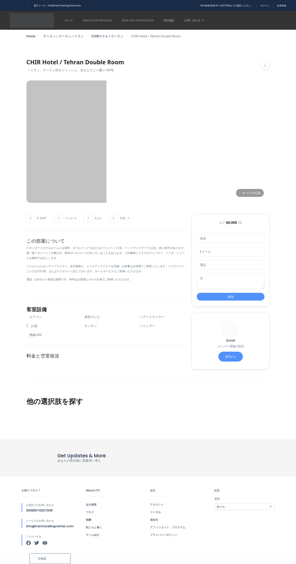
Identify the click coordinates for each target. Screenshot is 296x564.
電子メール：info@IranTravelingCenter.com (57, 5)
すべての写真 (250, 193)
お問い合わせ (194, 20)
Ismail (230, 340)
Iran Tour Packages (97, 20)
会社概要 (91, 504)
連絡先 (154, 520)
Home (30, 36)
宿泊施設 (168, 20)
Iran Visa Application (138, 20)
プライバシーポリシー (163, 535)
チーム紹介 (92, 535)
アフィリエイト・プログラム (167, 527)
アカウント (157, 504)
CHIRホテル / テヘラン (107, 36)
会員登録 (281, 5)
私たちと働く (94, 527)
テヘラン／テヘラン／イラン (63, 36)
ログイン (265, 5)
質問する (230, 356)
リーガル (155, 512)
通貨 (217, 498)
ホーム (69, 20)
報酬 (88, 520)
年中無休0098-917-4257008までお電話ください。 (226, 5)
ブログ (90, 512)
